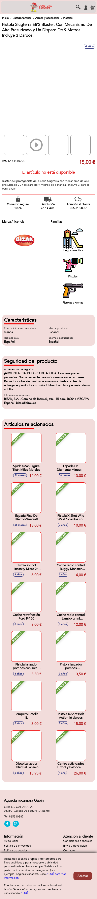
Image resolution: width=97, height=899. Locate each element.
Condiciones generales (77, 841)
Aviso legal (11, 841)
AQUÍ (24, 893)
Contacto (69, 850)
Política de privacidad (17, 846)
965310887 (16, 816)
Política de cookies (15, 850)
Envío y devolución (75, 846)
